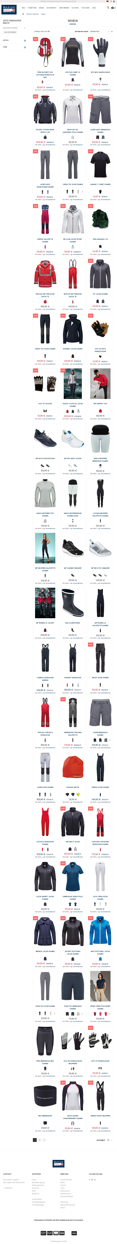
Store (62, 1207)
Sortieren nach (81, 31)
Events (63, 1185)
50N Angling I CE (100, 239)
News (62, 1182)
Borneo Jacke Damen (72, 349)
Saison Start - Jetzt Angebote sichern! (58, 1)
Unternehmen (66, 1179)
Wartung (64, 1202)
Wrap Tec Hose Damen (45, 349)
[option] (42, 82)
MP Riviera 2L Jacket (45, 623)
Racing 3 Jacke (73, 841)
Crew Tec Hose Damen (73, 184)
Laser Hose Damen (45, 787)
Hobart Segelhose (72, 677)
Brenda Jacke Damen (45, 951)
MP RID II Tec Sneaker (100, 568)
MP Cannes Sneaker (72, 568)
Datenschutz (65, 1193)
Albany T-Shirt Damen (100, 184)
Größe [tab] (6, 40)
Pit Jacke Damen (100, 294)
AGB (34, 1191)
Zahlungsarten (38, 1185)
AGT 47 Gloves (45, 403)
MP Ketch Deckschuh (45, 458)
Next (82, 191)
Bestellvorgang (38, 1182)
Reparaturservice (67, 1205)
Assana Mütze (72, 787)
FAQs (34, 1179)
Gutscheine (37, 1199)
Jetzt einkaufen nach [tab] (12, 21)
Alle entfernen (10, 32)
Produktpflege (38, 1205)
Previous (63, 191)
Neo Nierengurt (45, 1116)
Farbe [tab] (5, 47)
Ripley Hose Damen (100, 677)
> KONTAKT (7, 1188)
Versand (35, 1188)
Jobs (62, 1188)
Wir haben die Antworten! (14, 1182)
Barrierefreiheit (66, 1196)
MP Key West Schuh (72, 458)
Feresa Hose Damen (100, 787)
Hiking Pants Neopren (100, 1116)
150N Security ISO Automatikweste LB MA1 (45, 75)
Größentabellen (38, 1202)
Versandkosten (50, 90)
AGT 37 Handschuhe (100, 1061)
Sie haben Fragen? (11, 1179)
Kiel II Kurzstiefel (72, 623)
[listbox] (45, 83)
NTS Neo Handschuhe (100, 72)
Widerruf (35, 1193)
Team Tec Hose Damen (45, 1006)
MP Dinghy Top (100, 403)
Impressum (65, 1191)
